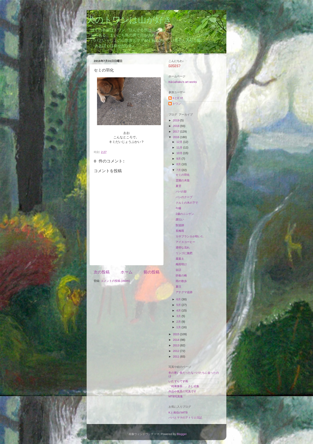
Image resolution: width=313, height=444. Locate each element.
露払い (180, 219)
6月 (179, 299)
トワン (176, 103)
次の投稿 (102, 272)
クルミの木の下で (187, 202)
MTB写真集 (175, 396)
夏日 (178, 286)
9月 (179, 158)
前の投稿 (151, 272)
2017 (176, 131)
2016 (176, 137)
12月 (179, 141)
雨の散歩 (181, 281)
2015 (176, 334)
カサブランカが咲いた (190, 236)
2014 (176, 339)
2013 (176, 345)
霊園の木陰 (183, 180)
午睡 (178, 208)
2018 (176, 126)
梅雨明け (181, 264)
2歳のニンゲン (185, 213)
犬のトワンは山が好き (129, 20)
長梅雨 (180, 230)
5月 (179, 304)
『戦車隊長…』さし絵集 (183, 386)
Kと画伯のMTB (178, 412)
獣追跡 (180, 225)
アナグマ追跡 (184, 292)
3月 (179, 316)
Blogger (182, 434)
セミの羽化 (183, 174)
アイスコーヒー (185, 242)
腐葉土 (180, 258)
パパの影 (181, 191)
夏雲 (178, 186)
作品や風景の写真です (182, 391)
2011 (176, 356)
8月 (179, 164)
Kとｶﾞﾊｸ (177, 98)
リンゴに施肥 (184, 253)
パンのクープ (184, 197)
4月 (179, 310)
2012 (176, 351)
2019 (176, 120)
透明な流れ (183, 247)
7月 (179, 170)
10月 (179, 153)
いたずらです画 (178, 381)
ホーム (127, 272)
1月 (179, 327)
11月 (179, 147)
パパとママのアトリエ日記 (185, 417)
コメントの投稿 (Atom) (115, 280)
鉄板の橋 (181, 275)
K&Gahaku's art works (182, 81)
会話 (178, 269)
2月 (179, 321)
